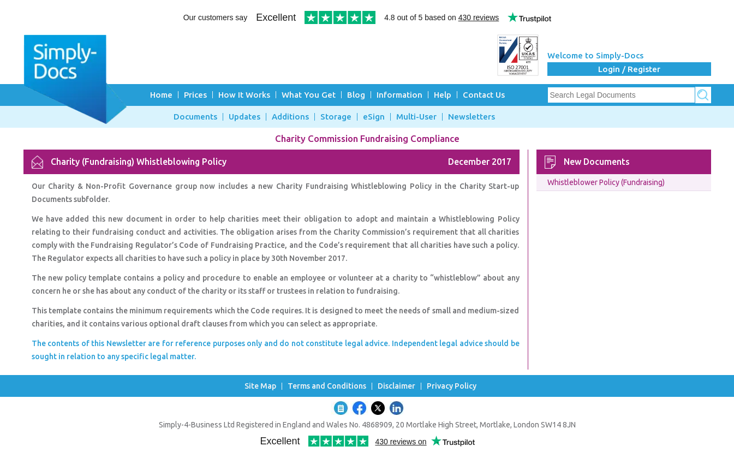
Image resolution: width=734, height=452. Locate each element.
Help (442, 94)
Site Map (260, 386)
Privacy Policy (451, 386)
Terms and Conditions (327, 386)
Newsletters (471, 117)
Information (399, 94)
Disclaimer (396, 386)
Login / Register (629, 69)
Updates (244, 117)
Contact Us (484, 94)
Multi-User (416, 117)
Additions (290, 117)
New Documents (597, 161)
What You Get (309, 94)
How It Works (244, 94)
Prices (195, 94)
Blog (356, 94)
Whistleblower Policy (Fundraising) (606, 182)
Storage (335, 117)
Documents (195, 117)
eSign (374, 117)
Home (161, 94)
